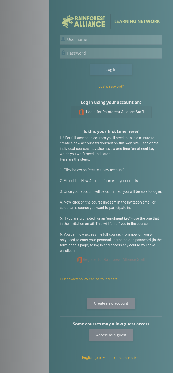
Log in (111, 69)
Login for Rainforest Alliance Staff (111, 112)
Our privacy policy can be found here (88, 279)
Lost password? (111, 86)
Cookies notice (126, 357)
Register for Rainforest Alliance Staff (111, 260)
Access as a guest (111, 334)
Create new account (111, 303)
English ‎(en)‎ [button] (92, 358)
